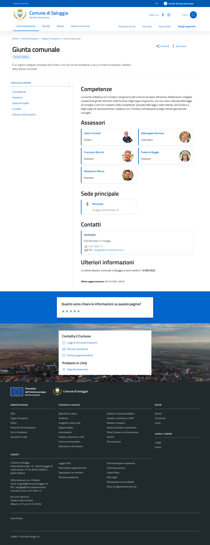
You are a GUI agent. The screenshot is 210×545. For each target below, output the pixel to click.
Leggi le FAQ (65, 463)
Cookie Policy (113, 472)
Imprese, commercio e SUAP (120, 418)
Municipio (97, 204)
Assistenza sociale (127, 26)
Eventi (158, 447)
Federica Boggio (150, 152)
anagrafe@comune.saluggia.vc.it (32, 483)
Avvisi (158, 423)
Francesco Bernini (94, 152)
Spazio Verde (165, 26)
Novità (46, 26)
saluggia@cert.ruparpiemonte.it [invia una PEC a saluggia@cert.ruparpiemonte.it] (108, 250)
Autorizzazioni (65, 432)
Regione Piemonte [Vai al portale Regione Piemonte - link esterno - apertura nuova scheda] (21, 3)
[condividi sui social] (162, 46)
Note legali (112, 477)
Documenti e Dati (18, 437)
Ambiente (63, 418)
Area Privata (16, 518)
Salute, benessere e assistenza (121, 427)
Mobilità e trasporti (116, 423)
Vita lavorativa (114, 441)
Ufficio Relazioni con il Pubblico (25, 480)
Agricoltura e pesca (68, 413)
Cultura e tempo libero (69, 441)
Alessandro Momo (94, 171)
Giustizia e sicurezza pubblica (120, 413)
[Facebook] (162, 14)
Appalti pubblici (66, 427)
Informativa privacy (116, 468)
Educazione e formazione (71, 446)
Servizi (60, 26)
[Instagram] (167, 14)
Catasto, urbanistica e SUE (71, 437)
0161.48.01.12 (93, 246)
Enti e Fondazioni (18, 432)
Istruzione (147, 26)
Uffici (12, 413)
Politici (13, 423)
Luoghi (158, 442)
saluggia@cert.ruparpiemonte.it (30, 487)
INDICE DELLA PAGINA (41, 83)
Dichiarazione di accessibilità (120, 482)
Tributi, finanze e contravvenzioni (122, 432)
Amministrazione (26, 26)
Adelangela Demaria (152, 133)
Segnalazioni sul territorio (71, 472)
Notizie (158, 413)
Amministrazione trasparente (121, 463)
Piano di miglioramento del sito (121, 486)
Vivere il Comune (80, 26)
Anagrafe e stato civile (69, 423)
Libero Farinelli (92, 133)
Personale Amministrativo (23, 427)
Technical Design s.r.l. (30, 536)
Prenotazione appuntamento (72, 468)
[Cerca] (193, 14)
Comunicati (160, 418)
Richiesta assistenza (68, 477)
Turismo (110, 437)
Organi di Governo (19, 418)
